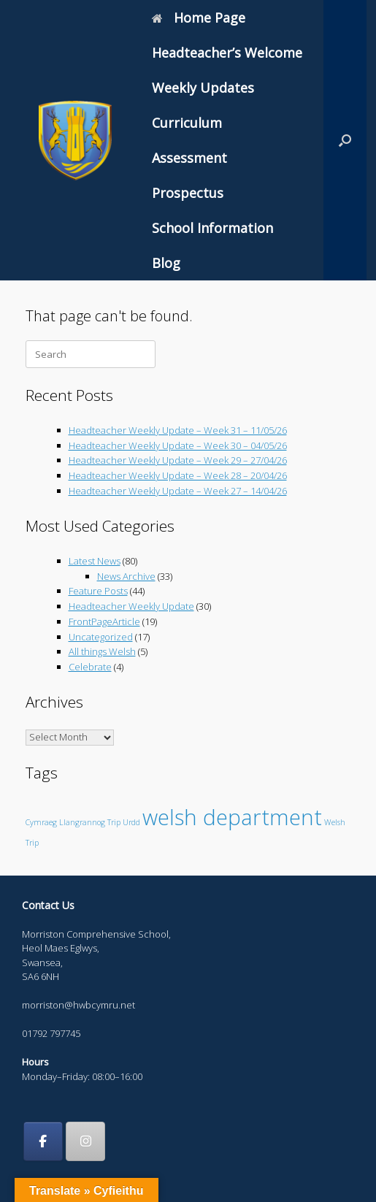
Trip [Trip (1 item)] (113, 822)
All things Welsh (102, 651)
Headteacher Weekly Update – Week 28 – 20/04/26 (178, 475)
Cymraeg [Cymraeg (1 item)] (41, 822)
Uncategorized (101, 636)
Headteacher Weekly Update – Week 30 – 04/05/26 (178, 445)
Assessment (189, 157)
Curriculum (187, 122)
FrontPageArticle (104, 621)
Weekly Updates (203, 87)
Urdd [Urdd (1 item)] (131, 822)
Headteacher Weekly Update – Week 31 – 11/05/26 (178, 430)
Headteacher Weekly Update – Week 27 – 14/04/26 (178, 490)
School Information (212, 228)
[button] (345, 140)
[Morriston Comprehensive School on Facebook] (43, 1141)
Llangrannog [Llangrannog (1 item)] (82, 822)
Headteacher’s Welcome (227, 52)
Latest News (94, 560)
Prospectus (187, 193)
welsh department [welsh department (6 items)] (232, 817)
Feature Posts (98, 590)
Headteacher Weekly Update (131, 606)
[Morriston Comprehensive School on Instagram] (85, 1141)
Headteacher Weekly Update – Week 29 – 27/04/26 (178, 460)
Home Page (198, 17)
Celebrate (90, 666)
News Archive (126, 576)
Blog (166, 263)
